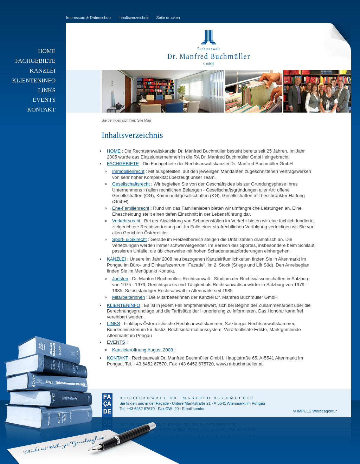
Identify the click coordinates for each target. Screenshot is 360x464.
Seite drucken (168, 17)
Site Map (144, 120)
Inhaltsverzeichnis (133, 17)
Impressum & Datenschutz (88, 17)
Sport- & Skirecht (129, 239)
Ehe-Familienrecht (130, 208)
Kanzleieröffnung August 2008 (142, 349)
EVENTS (44, 99)
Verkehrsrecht (126, 220)
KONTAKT (41, 109)
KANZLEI (43, 70)
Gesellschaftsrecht (131, 184)
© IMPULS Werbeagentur (315, 411)
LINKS (47, 90)
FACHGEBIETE (35, 61)
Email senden (194, 408)
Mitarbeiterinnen (128, 297)
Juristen (120, 278)
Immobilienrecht (128, 171)
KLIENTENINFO (34, 80)
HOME (47, 51)
